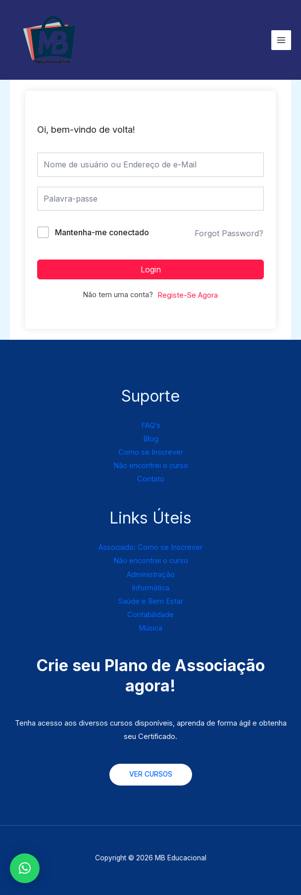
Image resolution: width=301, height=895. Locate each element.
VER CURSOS (150, 774)
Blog (150, 438)
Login (151, 269)
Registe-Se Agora (187, 295)
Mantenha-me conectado (102, 232)
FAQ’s (150, 425)
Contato (150, 478)
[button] (25, 868)
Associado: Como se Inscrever (150, 547)
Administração (151, 574)
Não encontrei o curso (150, 465)
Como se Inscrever (150, 452)
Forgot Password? (229, 233)
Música (150, 628)
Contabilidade (150, 614)
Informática (150, 587)
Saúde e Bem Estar (150, 601)
